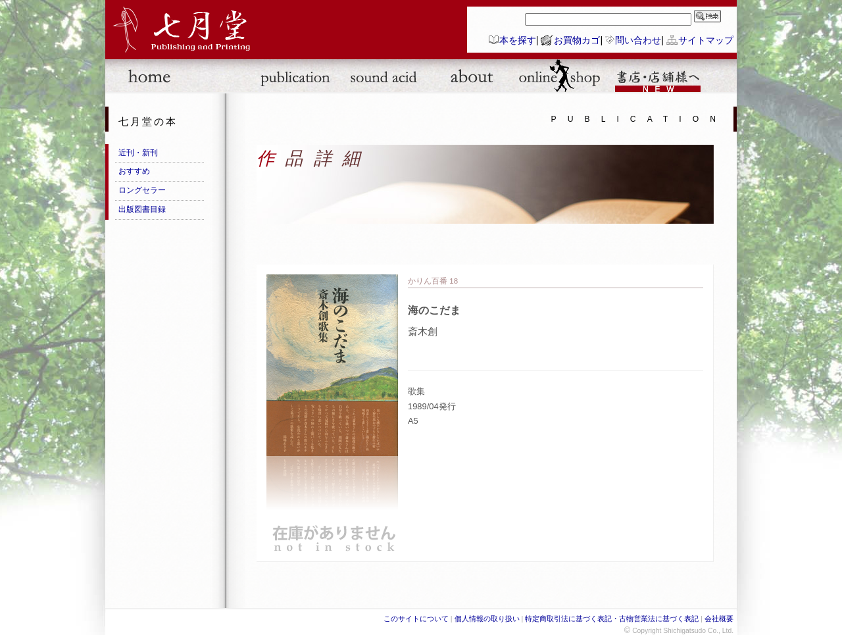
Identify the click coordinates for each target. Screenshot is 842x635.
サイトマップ (705, 40)
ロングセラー (142, 190)
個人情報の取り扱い (487, 618)
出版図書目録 (142, 209)
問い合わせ (638, 40)
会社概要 (719, 618)
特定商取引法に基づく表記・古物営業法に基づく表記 (612, 618)
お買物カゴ (577, 40)
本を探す (517, 40)
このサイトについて (416, 618)
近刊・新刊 (138, 152)
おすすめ (134, 171)
